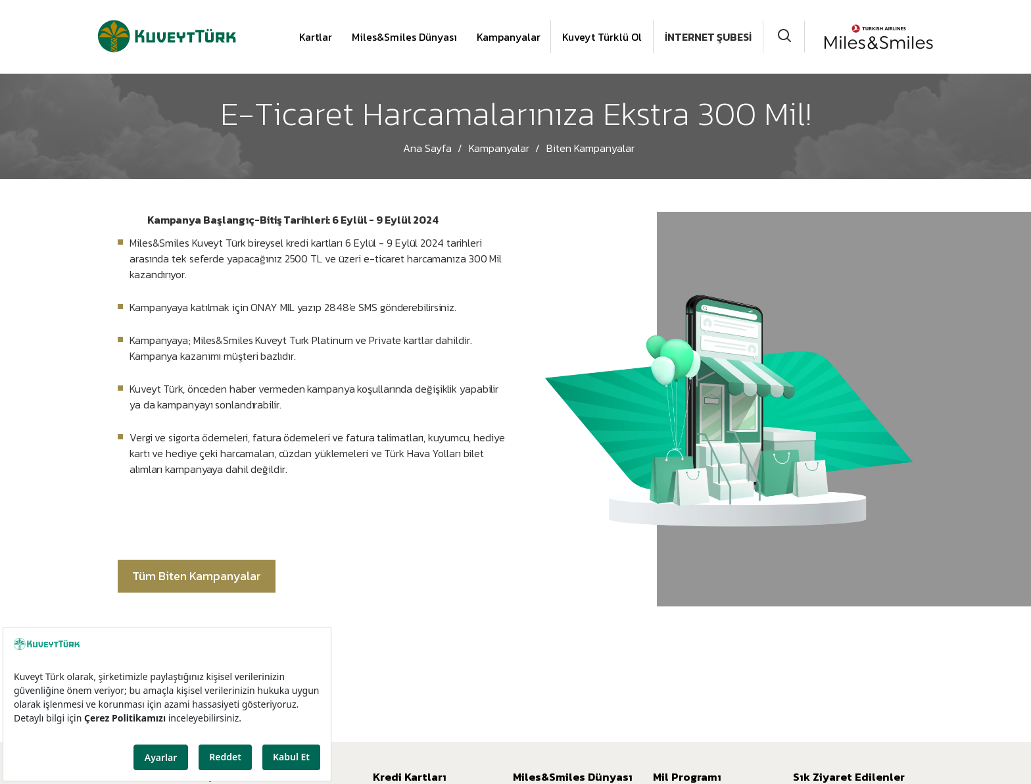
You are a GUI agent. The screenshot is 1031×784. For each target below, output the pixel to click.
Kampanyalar (508, 37)
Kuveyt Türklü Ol (602, 36)
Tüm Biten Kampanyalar (196, 576)
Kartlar (315, 37)
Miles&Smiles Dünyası (404, 37)
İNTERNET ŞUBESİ (708, 36)
